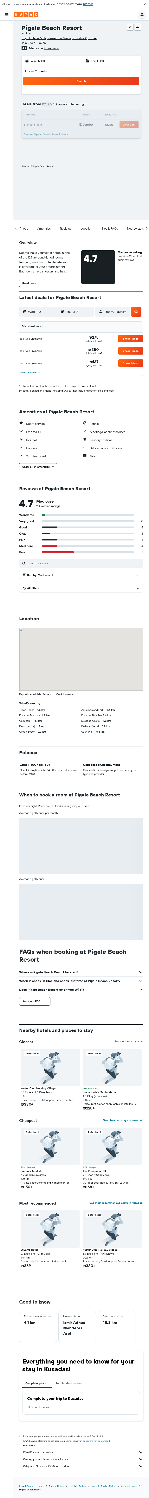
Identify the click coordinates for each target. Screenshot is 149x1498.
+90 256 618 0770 (34, 43)
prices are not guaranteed (96, 1440)
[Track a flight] (7, 62)
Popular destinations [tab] (68, 1383)
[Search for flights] (7, 26)
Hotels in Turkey (77, 1486)
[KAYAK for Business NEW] (7, 70)
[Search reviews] (84, 563)
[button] (144, 4)
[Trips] (7, 81)
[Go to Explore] (7, 54)
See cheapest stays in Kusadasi (123, 1120)
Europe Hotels (56, 1486)
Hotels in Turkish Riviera (103, 1486)
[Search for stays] (7, 34)
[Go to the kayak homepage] (26, 14)
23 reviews (51, 48)
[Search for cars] (7, 43)
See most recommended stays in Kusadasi (116, 1203)
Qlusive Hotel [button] (29, 1250)
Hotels (40, 1486)
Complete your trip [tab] (37, 1383)
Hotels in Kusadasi (38, 1407)
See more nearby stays (128, 1041)
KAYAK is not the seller (83, 1452)
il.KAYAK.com (26, 1486)
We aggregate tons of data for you (83, 1459)
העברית (88, 4)
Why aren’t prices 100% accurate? (83, 1466)
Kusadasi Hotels (129, 1486)
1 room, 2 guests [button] (36, 71)
